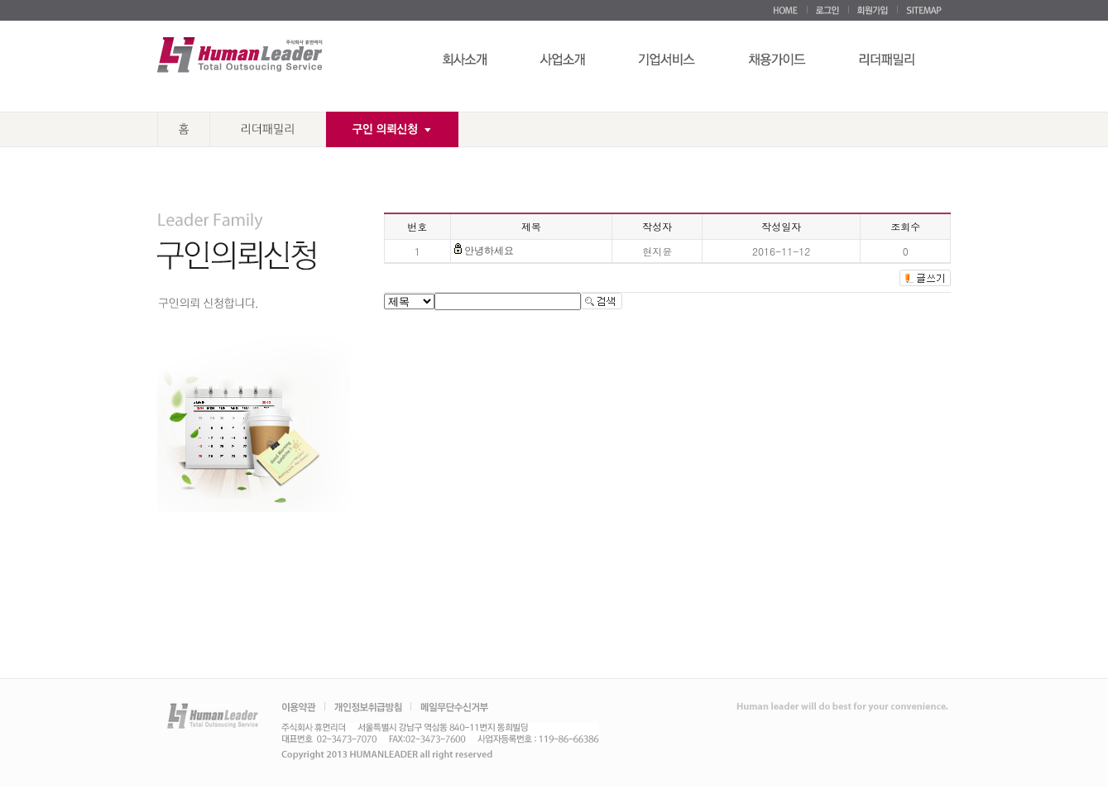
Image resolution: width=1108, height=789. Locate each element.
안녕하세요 (489, 250)
